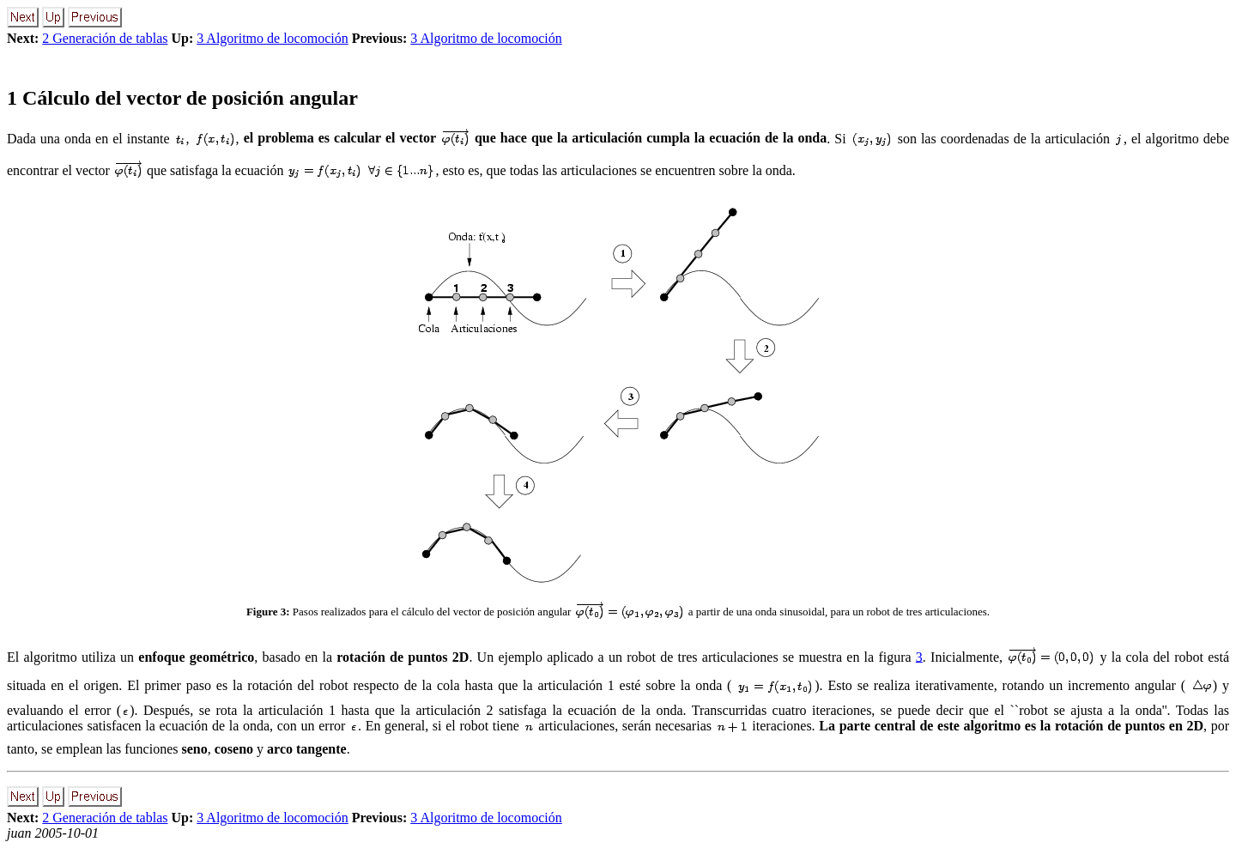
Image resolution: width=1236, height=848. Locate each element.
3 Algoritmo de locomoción (272, 38)
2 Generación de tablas (104, 38)
